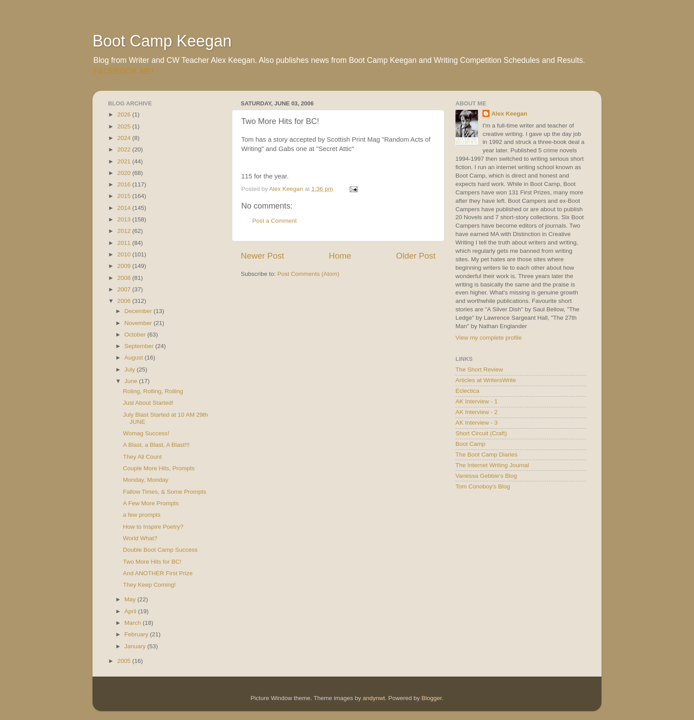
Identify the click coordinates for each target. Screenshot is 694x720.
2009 (124, 266)
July (130, 369)
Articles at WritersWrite (485, 380)
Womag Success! (146, 433)
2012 (124, 231)
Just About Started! (148, 402)
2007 (124, 289)
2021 (124, 161)
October (135, 334)
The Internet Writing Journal (492, 465)
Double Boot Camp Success (160, 549)
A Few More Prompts (151, 503)
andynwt (373, 698)
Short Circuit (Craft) (481, 433)
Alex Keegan (509, 113)
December (139, 311)
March (133, 622)
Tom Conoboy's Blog (482, 486)
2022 (124, 149)
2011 (124, 243)
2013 (124, 219)
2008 (124, 278)
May (130, 599)
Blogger (431, 698)
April (131, 611)
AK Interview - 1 (476, 401)
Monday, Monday (146, 479)
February (137, 634)
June (131, 381)
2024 (124, 138)
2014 (124, 208)
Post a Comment (274, 220)
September (139, 346)
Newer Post (262, 255)
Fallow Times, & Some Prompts (164, 491)
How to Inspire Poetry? (153, 526)
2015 (124, 196)
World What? (140, 538)
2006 (124, 301)
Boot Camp (470, 444)
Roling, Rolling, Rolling (153, 391)
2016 (124, 184)
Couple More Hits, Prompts (159, 468)
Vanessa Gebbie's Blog (486, 475)
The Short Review (479, 369)
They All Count (142, 456)
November (139, 323)
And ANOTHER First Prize (158, 573)
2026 (124, 114)
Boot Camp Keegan (162, 41)
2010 (124, 254)
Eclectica (467, 390)
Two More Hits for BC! (152, 561)
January (135, 646)
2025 (124, 126)
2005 (124, 661)
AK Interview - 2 (476, 412)
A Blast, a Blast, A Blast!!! (156, 444)
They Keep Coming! (149, 584)
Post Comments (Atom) (308, 274)
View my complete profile (488, 337)
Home (340, 255)
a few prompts (142, 514)
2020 (124, 173)
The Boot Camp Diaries (486, 454)
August (134, 357)
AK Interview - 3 (476, 422)
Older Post (416, 255)
